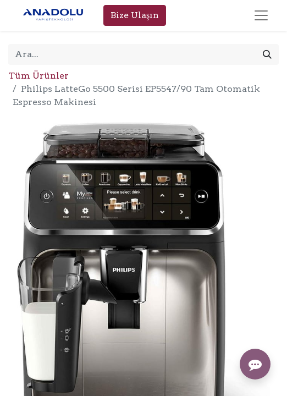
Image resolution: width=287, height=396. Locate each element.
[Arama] (267, 54)
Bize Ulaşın (135, 15)
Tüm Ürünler (38, 75)
